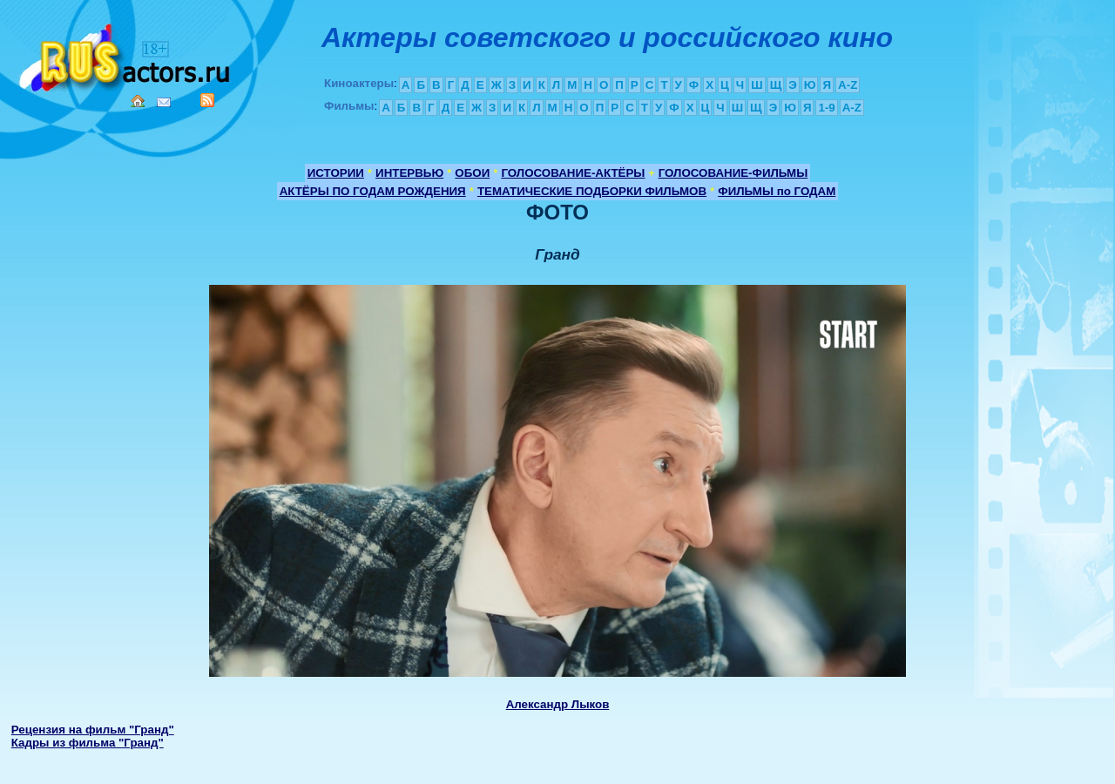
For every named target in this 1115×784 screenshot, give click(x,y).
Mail (164, 102)
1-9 (826, 107)
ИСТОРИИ (335, 172)
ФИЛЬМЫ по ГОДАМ (776, 191)
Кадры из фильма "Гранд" (87, 742)
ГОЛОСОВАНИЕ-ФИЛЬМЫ (733, 172)
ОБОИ (472, 172)
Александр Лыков (558, 704)
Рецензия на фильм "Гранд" (92, 729)
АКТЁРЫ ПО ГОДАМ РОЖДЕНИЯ (373, 191)
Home (138, 101)
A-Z (847, 84)
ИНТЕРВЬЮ (409, 172)
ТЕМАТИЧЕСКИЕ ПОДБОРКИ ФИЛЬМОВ (591, 191)
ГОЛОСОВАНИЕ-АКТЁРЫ (573, 172)
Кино (126, 54)
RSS (207, 100)
